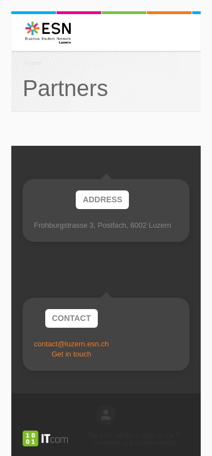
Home (33, 63)
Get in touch (71, 354)
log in (106, 415)
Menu (15, 32)
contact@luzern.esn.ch (71, 344)
